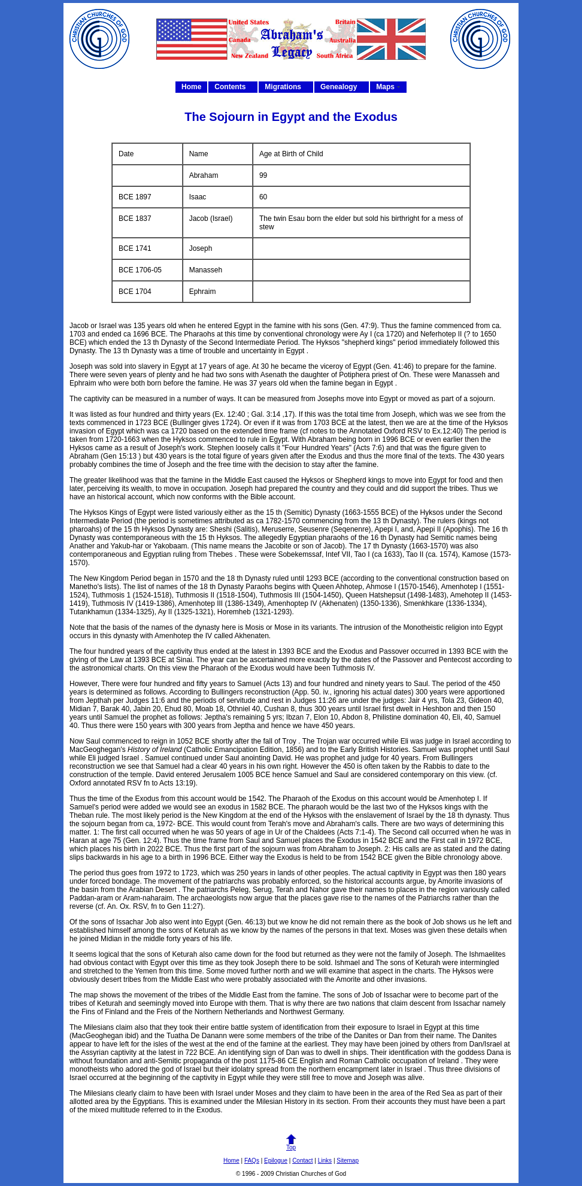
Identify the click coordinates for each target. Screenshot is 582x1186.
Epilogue (275, 1160)
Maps (385, 87)
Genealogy (338, 87)
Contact (302, 1160)
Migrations (283, 87)
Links (325, 1160)
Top (291, 1145)
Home (191, 87)
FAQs (251, 1160)
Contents (229, 87)
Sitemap (348, 1160)
